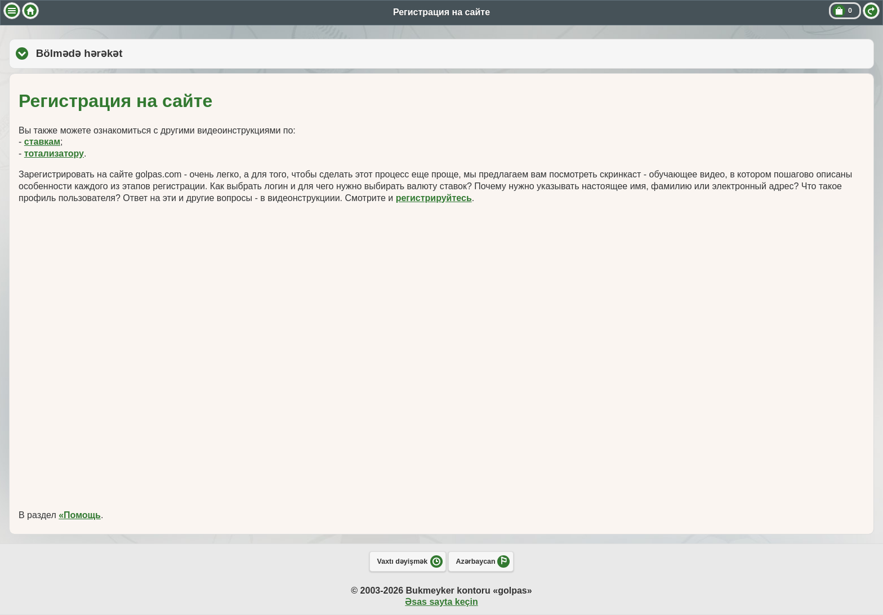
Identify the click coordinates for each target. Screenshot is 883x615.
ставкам (42, 141)
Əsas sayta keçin (441, 602)
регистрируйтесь (434, 198)
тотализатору (54, 153)
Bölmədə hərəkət (141, 53)
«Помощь (80, 515)
